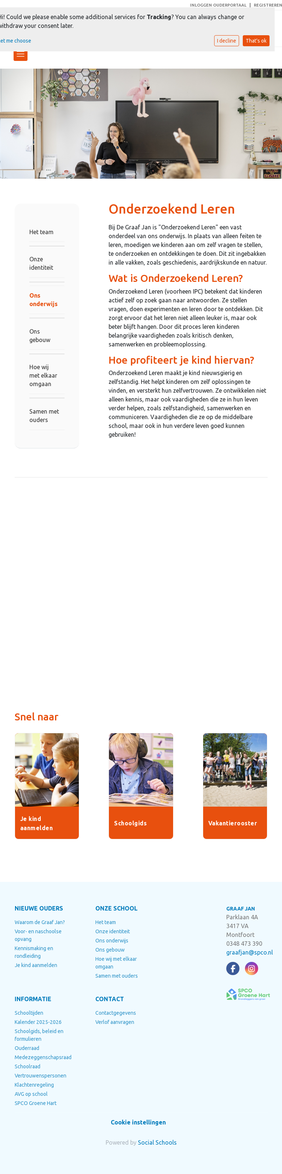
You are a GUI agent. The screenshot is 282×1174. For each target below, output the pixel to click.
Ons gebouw (39, 335)
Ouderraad (27, 1048)
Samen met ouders (44, 415)
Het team (41, 232)
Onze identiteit (41, 263)
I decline (226, 41)
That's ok (256, 41)
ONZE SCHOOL (116, 908)
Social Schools (157, 1142)
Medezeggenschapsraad (40, 1057)
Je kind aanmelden (36, 965)
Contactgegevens (115, 1013)
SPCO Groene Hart (35, 1103)
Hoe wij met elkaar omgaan (43, 375)
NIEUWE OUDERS (39, 908)
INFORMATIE (33, 999)
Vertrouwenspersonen (40, 1076)
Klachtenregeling (34, 1085)
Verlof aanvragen (114, 1022)
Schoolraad (27, 1066)
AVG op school (31, 1094)
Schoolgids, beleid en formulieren (39, 1035)
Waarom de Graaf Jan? (40, 922)
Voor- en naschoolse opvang (38, 935)
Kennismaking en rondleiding (34, 952)
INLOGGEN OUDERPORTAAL (218, 5)
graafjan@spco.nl (249, 952)
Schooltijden (29, 1013)
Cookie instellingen (138, 1122)
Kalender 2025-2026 (38, 1022)
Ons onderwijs (43, 299)
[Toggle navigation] (21, 54)
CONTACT (109, 999)
